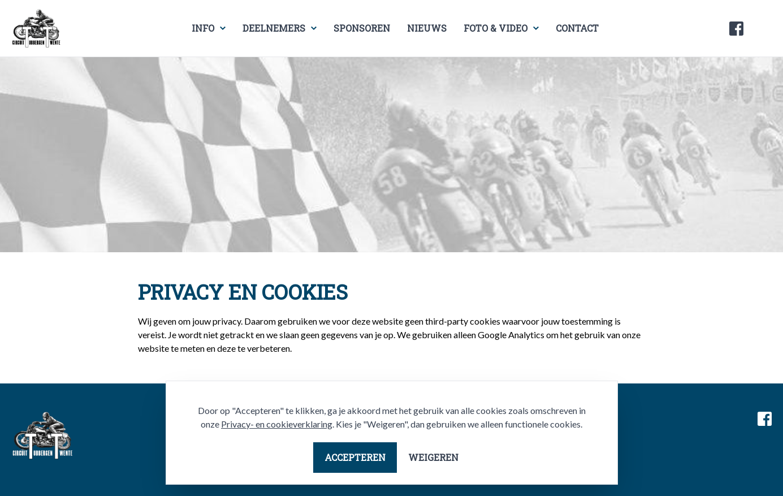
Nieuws (427, 28)
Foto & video (495, 28)
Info (203, 28)
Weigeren (433, 457)
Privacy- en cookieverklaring (276, 424)
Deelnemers (274, 28)
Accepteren (355, 457)
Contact (577, 28)
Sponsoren (362, 28)
